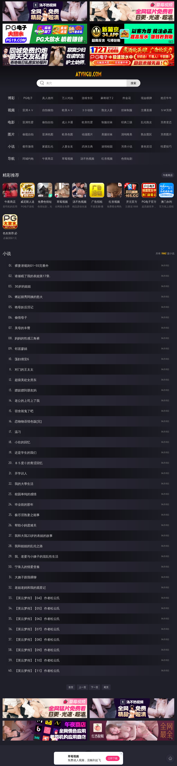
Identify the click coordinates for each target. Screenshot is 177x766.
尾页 (106, 687)
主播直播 (146, 110)
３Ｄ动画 (87, 110)
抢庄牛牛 (166, 98)
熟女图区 (146, 134)
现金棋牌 (146, 98)
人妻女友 (67, 146)
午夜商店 (47, 158)
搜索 (133, 83)
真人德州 (47, 98)
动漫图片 (87, 134)
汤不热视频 (87, 158)
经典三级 (126, 122)
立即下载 (113, 758)
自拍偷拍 (47, 110)
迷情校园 (107, 146)
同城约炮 (28, 158)
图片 (11, 134)
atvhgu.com (88, 74)
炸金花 (127, 98)
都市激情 (28, 146)
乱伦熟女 (146, 122)
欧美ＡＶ (67, 110)
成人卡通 (67, 122)
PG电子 (27, 98)
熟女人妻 (107, 110)
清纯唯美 (126, 134)
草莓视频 (67, 158)
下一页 (94, 687)
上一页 (82, 687)
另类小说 (126, 146)
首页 (70, 687)
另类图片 (166, 134)
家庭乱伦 (47, 146)
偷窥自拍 (28, 134)
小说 (11, 146)
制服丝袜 (107, 122)
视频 (11, 110)
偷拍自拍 (47, 122)
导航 (11, 158)
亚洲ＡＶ (28, 110)
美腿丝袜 (107, 134)
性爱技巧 (166, 146)
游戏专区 (87, 98)
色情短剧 (126, 158)
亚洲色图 (47, 134)
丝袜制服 (126, 110)
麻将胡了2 (107, 98)
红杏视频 (107, 158)
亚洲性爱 (28, 122)
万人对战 (67, 98)
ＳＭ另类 (166, 110)
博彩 (11, 98)
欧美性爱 (87, 122)
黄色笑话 (146, 146)
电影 (11, 122)
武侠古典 (87, 146)
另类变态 (166, 122)
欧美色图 (67, 134)
